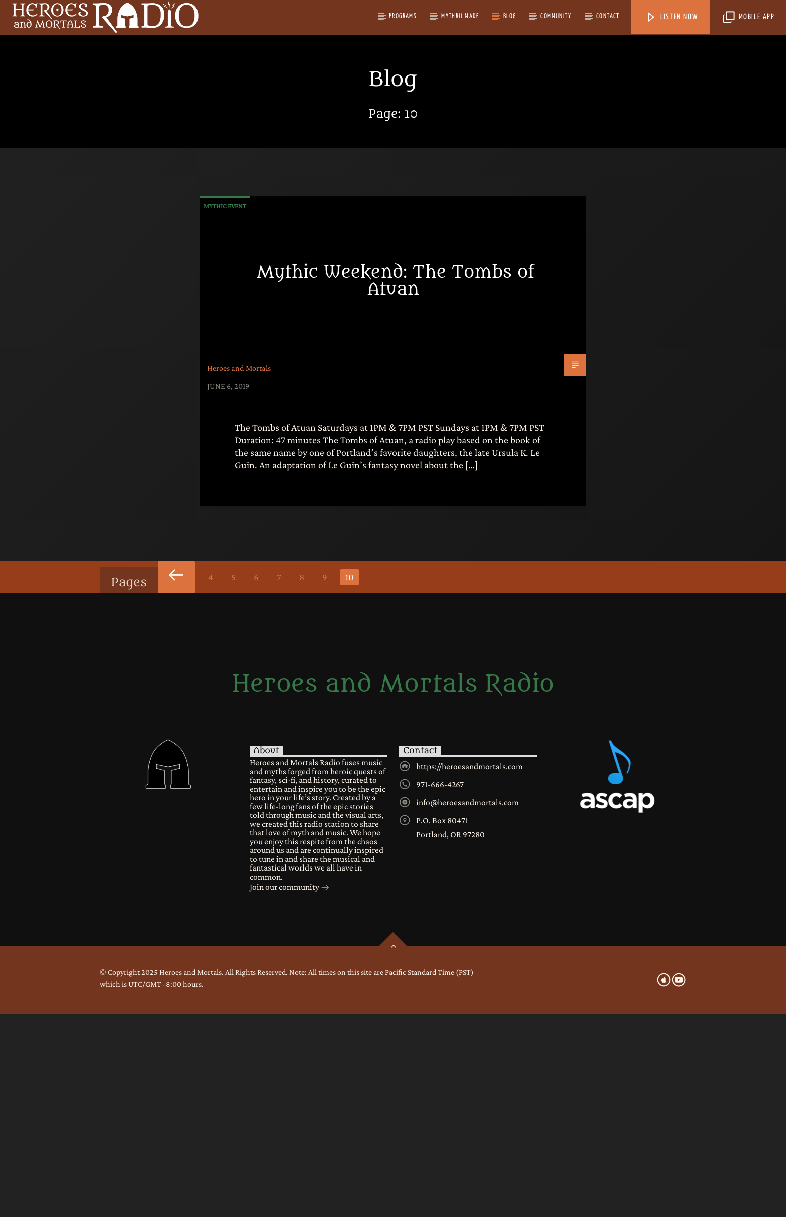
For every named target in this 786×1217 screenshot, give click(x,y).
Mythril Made (460, 16)
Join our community (290, 1090)
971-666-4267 (440, 987)
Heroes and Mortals (239, 570)
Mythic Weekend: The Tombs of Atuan (395, 483)
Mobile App (749, 17)
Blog (509, 16)
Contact (608, 16)
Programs (403, 16)
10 (349, 779)
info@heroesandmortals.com (467, 1005)
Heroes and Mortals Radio (393, 887)
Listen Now (671, 17)
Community (555, 16)
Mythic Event (225, 408)
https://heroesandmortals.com (469, 969)
